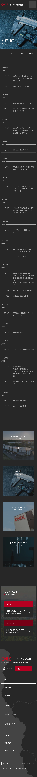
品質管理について (10, 724)
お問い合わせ (9, 750)
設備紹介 (7, 735)
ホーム (6, 680)
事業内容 (7, 743)
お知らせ (6, 763)
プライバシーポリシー (27, 763)
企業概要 (7, 696)
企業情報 (7, 687)
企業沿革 (7, 705)
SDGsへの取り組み (11, 714)
